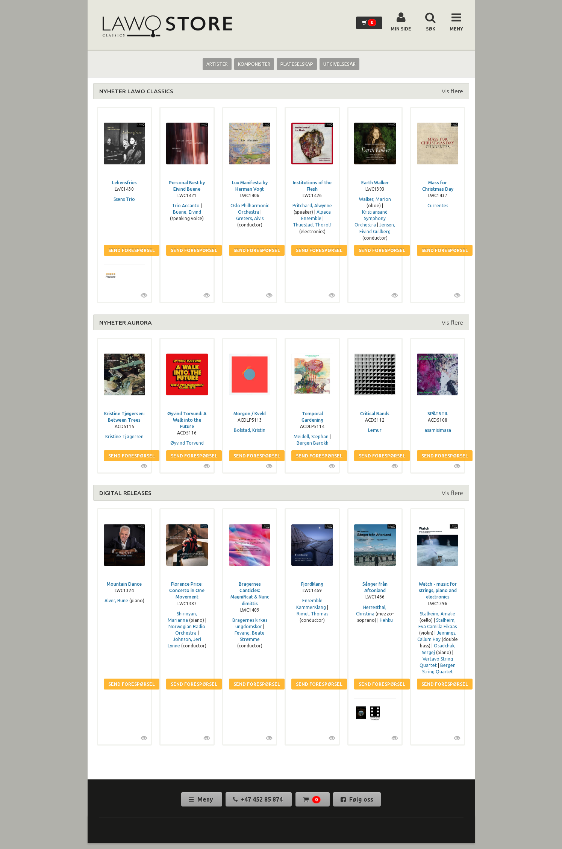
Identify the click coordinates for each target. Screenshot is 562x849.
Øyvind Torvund (187, 442)
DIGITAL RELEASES (125, 492)
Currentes (437, 205)
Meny (202, 799)
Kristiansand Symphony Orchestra (371, 218)
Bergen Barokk (312, 442)
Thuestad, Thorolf (312, 224)
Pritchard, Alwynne (312, 205)
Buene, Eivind (187, 212)
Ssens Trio (124, 199)
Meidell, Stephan (311, 436)
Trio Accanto (186, 205)
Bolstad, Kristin (249, 430)
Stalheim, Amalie (437, 613)
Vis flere (452, 91)
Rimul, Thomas (312, 613)
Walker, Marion (375, 199)
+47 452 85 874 (258, 799)
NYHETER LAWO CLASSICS (136, 91)
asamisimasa (437, 430)
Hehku (386, 620)
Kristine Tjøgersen (124, 436)
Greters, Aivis (250, 218)
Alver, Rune (116, 600)
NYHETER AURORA (125, 322)
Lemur (375, 430)
